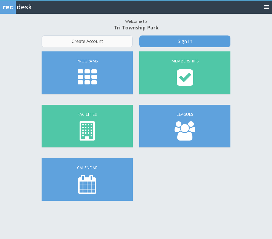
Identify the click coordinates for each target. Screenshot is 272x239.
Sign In (185, 41)
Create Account (87, 41)
